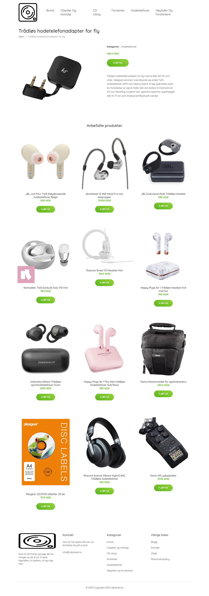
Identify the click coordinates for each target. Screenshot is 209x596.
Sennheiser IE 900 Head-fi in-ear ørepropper (104, 198)
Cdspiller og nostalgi (68, 14)
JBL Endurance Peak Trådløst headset (163, 197)
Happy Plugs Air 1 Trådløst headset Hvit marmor (163, 292)
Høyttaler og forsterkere (164, 14)
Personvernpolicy (160, 562)
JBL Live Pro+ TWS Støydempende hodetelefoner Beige (46, 198)
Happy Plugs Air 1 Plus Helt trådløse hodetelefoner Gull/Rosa (104, 386)
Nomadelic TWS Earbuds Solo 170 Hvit (46, 290)
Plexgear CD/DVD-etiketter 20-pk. (45, 497)
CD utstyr (97, 14)
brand (50, 12)
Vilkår (154, 556)
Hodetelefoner (140, 12)
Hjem (21, 39)
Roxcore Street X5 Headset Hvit (104, 273)
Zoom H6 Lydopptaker (163, 478)
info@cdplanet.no (72, 555)
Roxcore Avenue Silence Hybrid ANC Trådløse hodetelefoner (104, 480)
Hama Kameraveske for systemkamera (163, 384)
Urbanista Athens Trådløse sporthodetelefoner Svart (45, 386)
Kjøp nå (117, 65)
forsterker (118, 12)
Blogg (154, 545)
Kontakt (155, 550)
